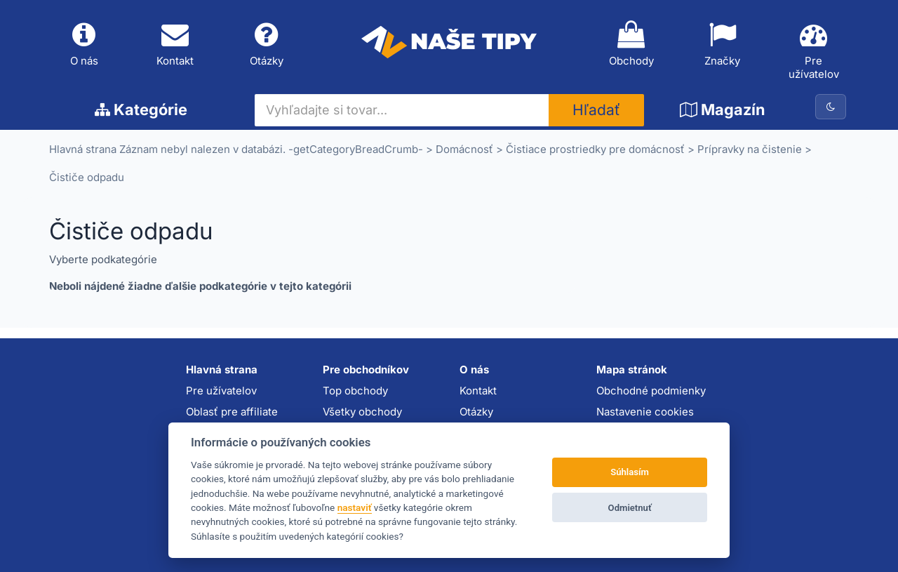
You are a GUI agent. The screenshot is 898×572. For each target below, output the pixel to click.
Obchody (631, 44)
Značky (723, 44)
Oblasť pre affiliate (232, 411)
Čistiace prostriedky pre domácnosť (595, 150)
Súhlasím (629, 472)
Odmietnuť (630, 508)
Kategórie (141, 109)
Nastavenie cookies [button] (645, 411)
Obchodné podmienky (651, 390)
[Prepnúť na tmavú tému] (830, 106)
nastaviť (354, 507)
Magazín (722, 109)
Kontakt (175, 44)
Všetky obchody (362, 411)
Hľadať (596, 110)
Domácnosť (464, 150)
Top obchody (355, 390)
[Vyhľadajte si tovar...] (402, 110)
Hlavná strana (82, 150)
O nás (84, 44)
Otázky (267, 44)
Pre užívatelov (814, 51)
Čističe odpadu (86, 178)
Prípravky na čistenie (749, 150)
